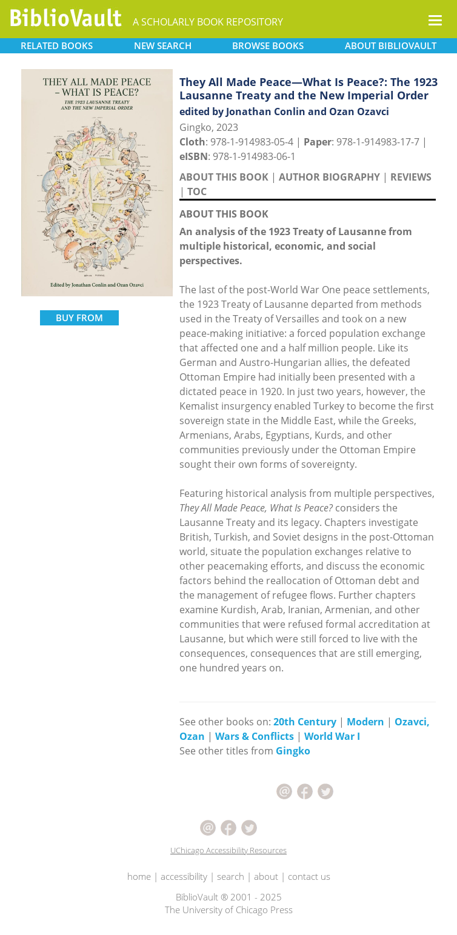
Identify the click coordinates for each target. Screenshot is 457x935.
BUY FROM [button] (79, 317)
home (139, 876)
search (230, 876)
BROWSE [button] (268, 45)
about (266, 876)
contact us (309, 876)
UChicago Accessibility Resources (228, 850)
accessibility (184, 876)
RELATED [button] (57, 45)
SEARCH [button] (163, 45)
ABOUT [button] (390, 45)
